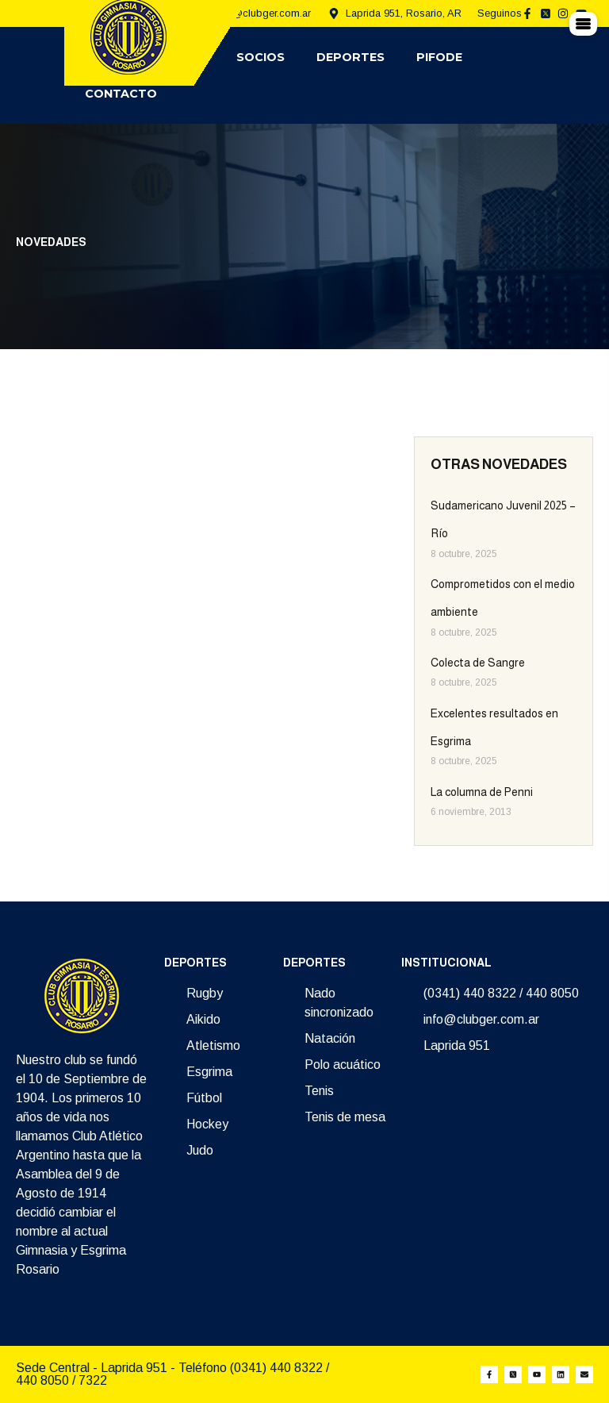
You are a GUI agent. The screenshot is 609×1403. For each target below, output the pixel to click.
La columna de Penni (482, 792)
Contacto (121, 93)
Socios (260, 57)
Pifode (439, 57)
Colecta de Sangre (478, 662)
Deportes (350, 57)
